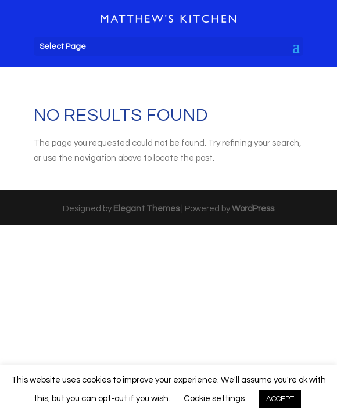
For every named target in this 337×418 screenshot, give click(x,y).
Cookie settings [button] (214, 398)
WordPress (253, 208)
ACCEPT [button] (280, 399)
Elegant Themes (146, 208)
